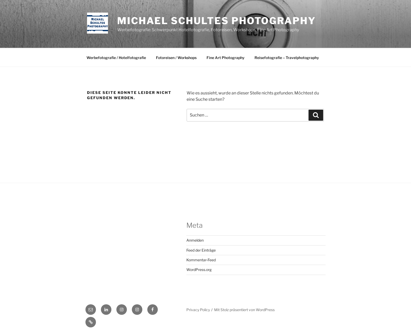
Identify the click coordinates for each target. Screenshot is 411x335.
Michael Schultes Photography (216, 20)
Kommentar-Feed (201, 260)
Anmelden (195, 240)
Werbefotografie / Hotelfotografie (116, 57)
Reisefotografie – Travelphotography (287, 57)
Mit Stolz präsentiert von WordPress (244, 309)
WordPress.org (199, 269)
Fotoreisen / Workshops (176, 57)
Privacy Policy (198, 309)
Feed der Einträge (201, 250)
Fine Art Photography (226, 57)
